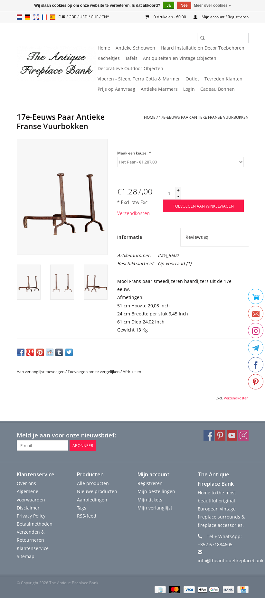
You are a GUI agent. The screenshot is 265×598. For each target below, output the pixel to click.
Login (189, 89)
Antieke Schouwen (135, 48)
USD (84, 17)
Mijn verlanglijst (154, 507)
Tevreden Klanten (223, 79)
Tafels (131, 58)
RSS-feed (86, 516)
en (36, 17)
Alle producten (93, 483)
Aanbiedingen (92, 499)
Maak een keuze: (134, 153)
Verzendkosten (133, 213)
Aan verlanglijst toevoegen (40, 371)
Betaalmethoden (34, 524)
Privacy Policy (31, 516)
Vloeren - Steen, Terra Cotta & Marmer (139, 79)
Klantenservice (33, 548)
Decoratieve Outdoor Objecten (130, 68)
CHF (95, 17)
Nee (184, 5)
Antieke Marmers (159, 89)
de (27, 17)
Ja (168, 5)
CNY (105, 17)
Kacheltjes (109, 58)
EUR (62, 17)
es (52, 17)
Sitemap (25, 556)
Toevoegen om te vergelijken (94, 371)
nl (19, 17)
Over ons (26, 483)
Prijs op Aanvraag (116, 89)
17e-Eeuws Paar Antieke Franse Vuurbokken (204, 117)
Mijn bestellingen (156, 491)
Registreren (150, 483)
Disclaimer (28, 507)
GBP (73, 17)
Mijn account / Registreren (221, 17)
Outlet (192, 79)
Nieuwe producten (97, 491)
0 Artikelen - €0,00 (166, 17)
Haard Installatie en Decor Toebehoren (202, 48)
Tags (81, 507)
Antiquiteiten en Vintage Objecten (179, 58)
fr (44, 17)
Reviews (196, 237)
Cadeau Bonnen (217, 89)
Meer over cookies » (212, 5)
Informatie (129, 237)
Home (104, 48)
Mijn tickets (149, 499)
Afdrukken (132, 371)
